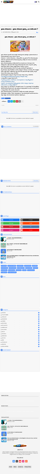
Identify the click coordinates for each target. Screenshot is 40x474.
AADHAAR (4, 265)
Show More (36, 180)
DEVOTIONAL (7, 26)
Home (2, 26)
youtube (30, 230)
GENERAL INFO (21, 268)
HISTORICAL (4, 270)
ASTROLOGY (20, 265)
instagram (11, 230)
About (15, 466)
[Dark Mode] (38, 2)
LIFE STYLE (19, 270)
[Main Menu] (1, 1)
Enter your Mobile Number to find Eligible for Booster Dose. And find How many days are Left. (23, 256)
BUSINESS (35, 265)
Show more (35, 112)
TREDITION (4, 272)
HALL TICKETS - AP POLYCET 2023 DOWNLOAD (17, 243)
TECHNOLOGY (31, 270)
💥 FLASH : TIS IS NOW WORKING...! (14, 237)
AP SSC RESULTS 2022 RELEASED (14, 249)
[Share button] (22, 101)
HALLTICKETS (29, 268)
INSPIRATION (12, 270)
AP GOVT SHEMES (12, 265)
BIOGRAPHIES (28, 265)
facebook (11, 219)
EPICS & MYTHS (13, 268)
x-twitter (31, 219)
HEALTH (35, 268)
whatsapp (11, 223)
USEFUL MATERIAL (12, 272)
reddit (30, 223)
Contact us (20, 466)
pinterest (11, 226)
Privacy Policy (28, 466)
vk (30, 226)
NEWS (25, 270)
